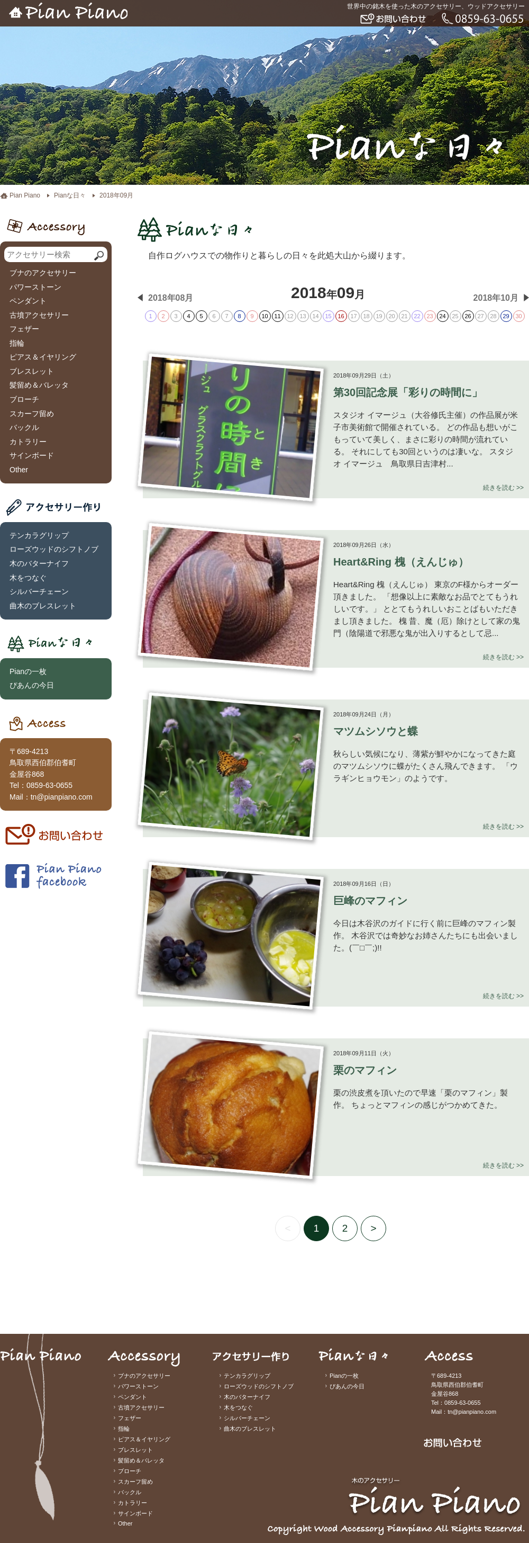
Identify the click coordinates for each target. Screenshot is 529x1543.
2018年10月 (495, 297)
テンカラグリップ (39, 535)
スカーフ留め (32, 413)
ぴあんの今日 (32, 685)
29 (506, 316)
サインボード (32, 455)
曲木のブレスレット (43, 606)
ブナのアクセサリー (43, 272)
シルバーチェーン (39, 591)
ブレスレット (32, 371)
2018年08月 (170, 297)
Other (19, 469)
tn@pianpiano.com (62, 797)
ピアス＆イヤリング (43, 357)
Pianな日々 (70, 195)
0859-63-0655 (49, 785)
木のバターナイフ (39, 563)
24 (442, 316)
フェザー (24, 329)
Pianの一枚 (28, 671)
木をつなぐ (28, 577)
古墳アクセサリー (39, 315)
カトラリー (28, 441)
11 (277, 316)
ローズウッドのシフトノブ (54, 549)
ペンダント (28, 301)
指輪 (17, 343)
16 (341, 316)
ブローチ (24, 399)
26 (467, 316)
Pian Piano (25, 195)
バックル (24, 427)
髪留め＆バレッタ (39, 385)
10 (264, 316)
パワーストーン (35, 287)
